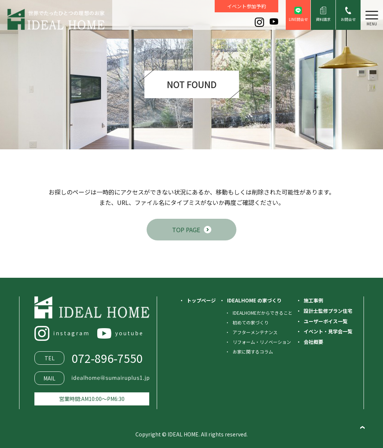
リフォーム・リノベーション (262, 342)
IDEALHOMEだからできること (262, 312)
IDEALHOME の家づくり (254, 300)
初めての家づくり (251, 322)
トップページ (201, 300)
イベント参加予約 (246, 6)
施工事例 (313, 300)
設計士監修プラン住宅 (328, 310)
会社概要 (313, 341)
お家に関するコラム (253, 351)
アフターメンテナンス (255, 332)
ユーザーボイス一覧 (325, 321)
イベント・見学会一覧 (328, 331)
